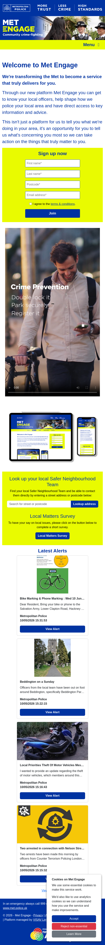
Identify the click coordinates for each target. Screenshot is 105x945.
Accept (74, 918)
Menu (92, 44)
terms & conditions (63, 203)
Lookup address (84, 504)
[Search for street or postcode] (39, 504)
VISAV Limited (42, 919)
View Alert (52, 629)
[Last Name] (52, 174)
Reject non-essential (74, 926)
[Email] (52, 195)
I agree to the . (52, 203)
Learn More (73, 934)
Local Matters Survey (52, 535)
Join (52, 213)
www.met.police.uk (15, 908)
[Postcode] (52, 184)
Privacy (38, 915)
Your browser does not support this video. (52, 312)
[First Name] (52, 163)
